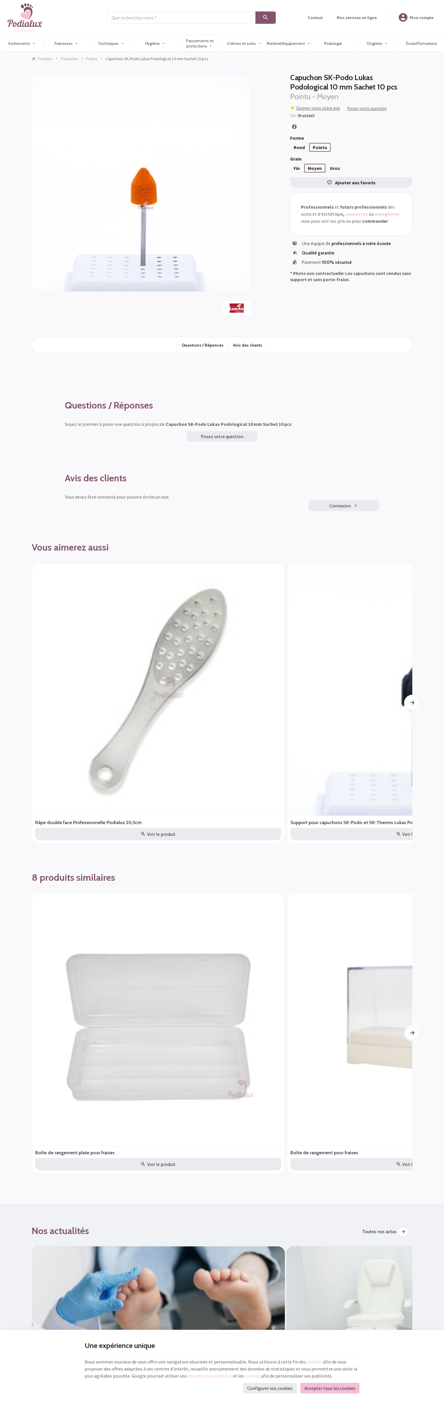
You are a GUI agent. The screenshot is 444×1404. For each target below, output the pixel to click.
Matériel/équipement (147, 1275)
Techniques (138, 1245)
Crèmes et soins (142, 1260)
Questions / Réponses (202, 345)
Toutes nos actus (379, 898)
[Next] (412, 624)
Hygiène (135, 1253)
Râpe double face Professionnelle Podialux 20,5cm (70, 662)
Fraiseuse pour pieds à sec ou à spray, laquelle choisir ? (362, 977)
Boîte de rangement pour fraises (139, 816)
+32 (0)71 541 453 (58, 1254)
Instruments (138, 1230)
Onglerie (136, 1291)
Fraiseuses (69, 58)
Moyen (315, 168)
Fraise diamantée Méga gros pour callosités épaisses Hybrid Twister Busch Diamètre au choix (297, 816)
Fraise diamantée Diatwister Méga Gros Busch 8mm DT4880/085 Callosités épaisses (219, 816)
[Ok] (179, 1149)
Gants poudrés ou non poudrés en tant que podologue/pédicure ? (75, 977)
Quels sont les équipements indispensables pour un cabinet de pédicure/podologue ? (172, 977)
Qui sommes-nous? (241, 1228)
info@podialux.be (58, 1262)
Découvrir (386, 1079)
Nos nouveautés (142, 1222)
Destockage (55, 1078)
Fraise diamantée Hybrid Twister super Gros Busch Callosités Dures (371, 816)
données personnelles (210, 1376)
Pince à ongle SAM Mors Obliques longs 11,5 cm (264, 662)
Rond (299, 147)
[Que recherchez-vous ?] (181, 17)
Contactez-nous (239, 1244)
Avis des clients (247, 345)
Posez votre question (367, 108)
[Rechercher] (265, 17)
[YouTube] (251, 1149)
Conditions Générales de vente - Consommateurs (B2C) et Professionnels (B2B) (267, 1218)
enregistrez (387, 214)
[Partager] (294, 126)
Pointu (320, 147)
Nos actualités (60, 897)
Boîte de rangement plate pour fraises (62, 816)
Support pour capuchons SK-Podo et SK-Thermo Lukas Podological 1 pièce (171, 662)
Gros (335, 168)
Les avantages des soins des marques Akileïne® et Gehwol (264, 977)
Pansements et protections (151, 1268)
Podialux (42, 58)
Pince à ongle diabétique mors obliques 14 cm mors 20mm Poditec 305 (364, 663)
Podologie (138, 1283)
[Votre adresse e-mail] (109, 1149)
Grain (296, 159)
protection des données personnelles (129, 1167)
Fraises (91, 58)
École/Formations (144, 1298)
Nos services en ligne (146, 1306)
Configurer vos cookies (270, 1388)
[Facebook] (235, 1149)
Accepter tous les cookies (330, 1388)
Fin (297, 168)
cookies (314, 1362)
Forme (297, 138)
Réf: (293, 115)
